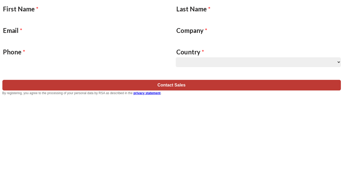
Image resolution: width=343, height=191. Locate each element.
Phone (14, 52)
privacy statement (146, 93)
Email (12, 30)
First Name (20, 9)
